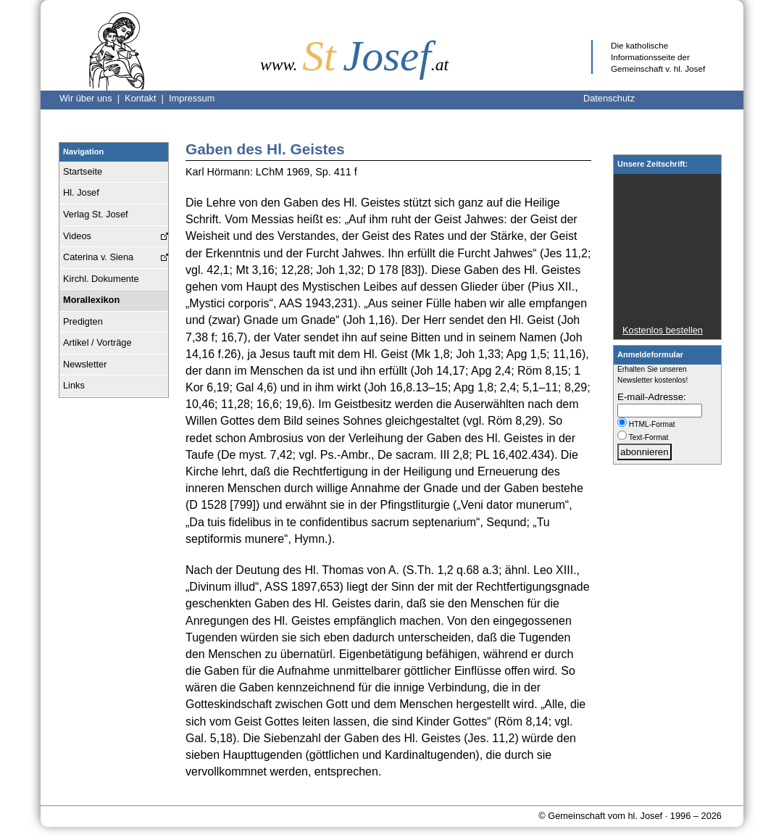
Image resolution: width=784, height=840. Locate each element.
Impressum (191, 98)
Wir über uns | (92, 98)
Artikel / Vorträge (97, 342)
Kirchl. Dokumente (101, 278)
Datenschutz (609, 98)
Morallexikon (91, 299)
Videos (77, 235)
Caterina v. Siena (98, 256)
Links (74, 385)
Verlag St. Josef (95, 214)
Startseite (82, 171)
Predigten (83, 321)
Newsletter (85, 364)
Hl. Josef (81, 192)
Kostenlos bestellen (662, 330)
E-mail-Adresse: (651, 396)
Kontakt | (147, 98)
